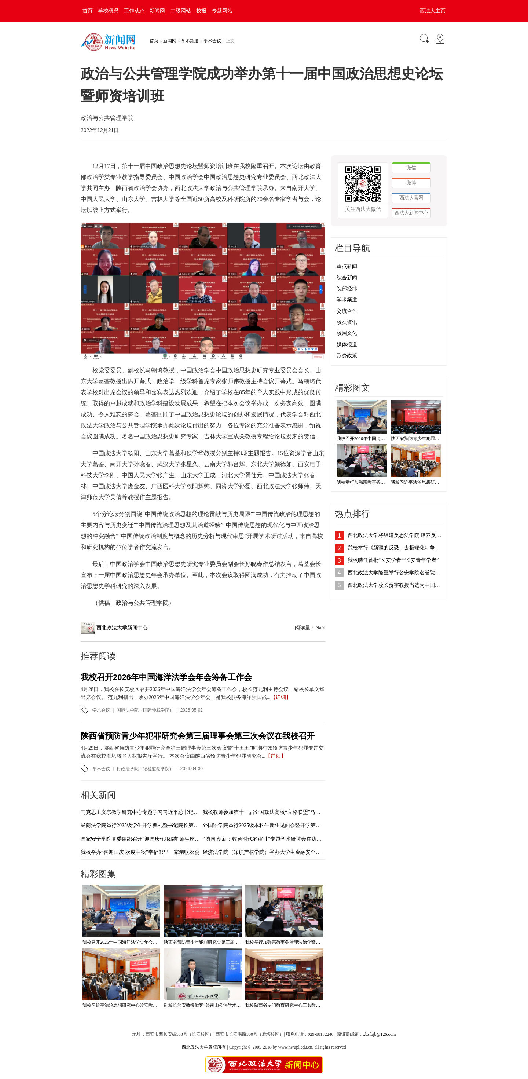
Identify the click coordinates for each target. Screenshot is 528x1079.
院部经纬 (347, 289)
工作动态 (134, 11)
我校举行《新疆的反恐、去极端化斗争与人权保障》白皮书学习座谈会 (395, 548)
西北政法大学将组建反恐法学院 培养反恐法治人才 (395, 535)
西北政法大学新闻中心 (122, 627)
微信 (411, 168)
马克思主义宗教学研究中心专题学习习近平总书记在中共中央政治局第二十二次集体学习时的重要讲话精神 (201, 812)
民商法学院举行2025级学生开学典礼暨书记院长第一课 (142, 825)
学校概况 (108, 11)
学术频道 (190, 40)
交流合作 (347, 311)
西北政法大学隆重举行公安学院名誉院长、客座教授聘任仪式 (395, 572)
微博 (411, 183)
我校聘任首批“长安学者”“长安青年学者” (393, 560)
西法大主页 (432, 11)
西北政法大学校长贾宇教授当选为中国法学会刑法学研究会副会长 (395, 585)
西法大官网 (411, 198)
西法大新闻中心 (411, 213)
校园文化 (347, 333)
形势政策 (347, 355)
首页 (87, 11)
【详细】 (281, 697)
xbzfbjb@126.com (379, 1034)
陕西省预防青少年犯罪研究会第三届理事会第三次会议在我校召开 (198, 735)
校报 (201, 11)
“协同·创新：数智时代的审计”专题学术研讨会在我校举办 (267, 839)
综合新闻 (347, 278)
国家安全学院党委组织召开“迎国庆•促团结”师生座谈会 (143, 839)
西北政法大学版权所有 (204, 1047)
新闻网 (157, 11)
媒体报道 (347, 344)
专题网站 (222, 11)
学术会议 (212, 40)
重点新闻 (347, 266)
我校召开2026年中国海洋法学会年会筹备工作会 (166, 677)
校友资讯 (347, 322)
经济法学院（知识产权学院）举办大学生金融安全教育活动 (269, 852)
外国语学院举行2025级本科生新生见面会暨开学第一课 (264, 825)
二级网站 (180, 11)
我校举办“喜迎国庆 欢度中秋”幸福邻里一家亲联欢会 (140, 852)
